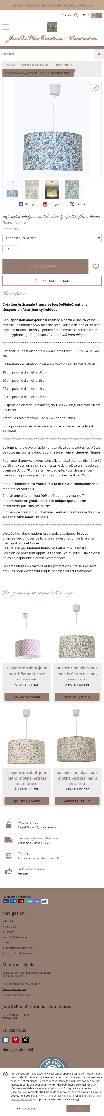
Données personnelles (15, 995)
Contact (66, 15)
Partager (28, 204)
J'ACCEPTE (78, 1108)
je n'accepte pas (26, 1108)
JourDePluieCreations (15, 937)
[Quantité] (10, 249)
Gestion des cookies (14, 989)
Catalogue (9, 926)
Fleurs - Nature (63, 65)
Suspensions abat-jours (34, 65)
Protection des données (17, 948)
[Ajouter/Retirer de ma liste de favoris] (96, 266)
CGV (6, 942)
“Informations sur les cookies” (55, 1095)
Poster (77, 204)
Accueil (11, 65)
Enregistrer (53, 204)
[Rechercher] (99, 54)
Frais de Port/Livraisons (17, 953)
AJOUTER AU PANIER (46, 266)
